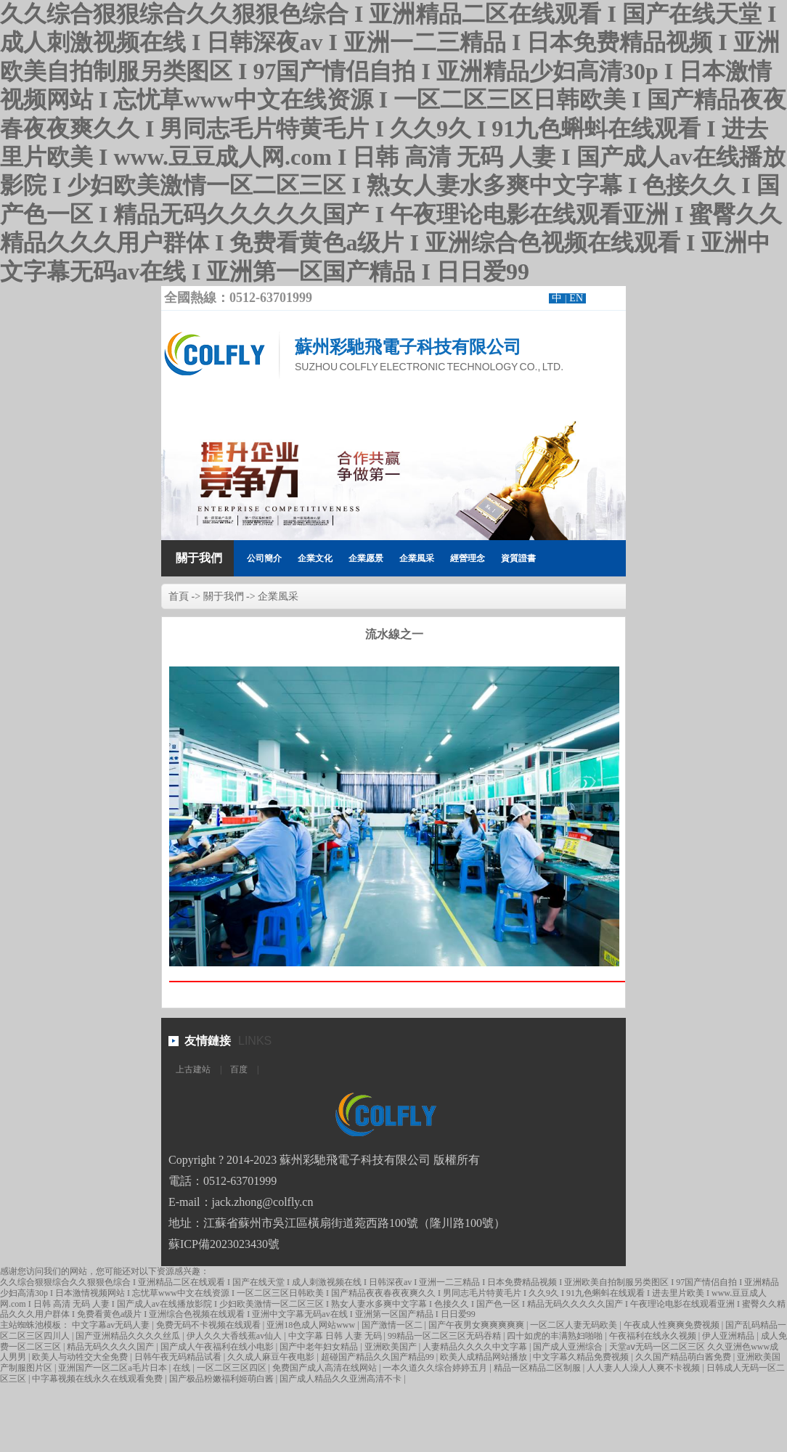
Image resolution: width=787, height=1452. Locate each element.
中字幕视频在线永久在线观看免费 (98, 1379)
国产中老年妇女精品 (320, 1347)
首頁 (178, 596)
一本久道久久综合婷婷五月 (436, 1368)
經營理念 (467, 558)
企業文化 (315, 558)
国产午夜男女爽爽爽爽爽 (477, 1325)
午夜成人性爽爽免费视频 (673, 1325)
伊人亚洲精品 (729, 1336)
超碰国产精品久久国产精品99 (378, 1357)
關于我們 (199, 558)
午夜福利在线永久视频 (653, 1336)
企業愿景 (365, 558)
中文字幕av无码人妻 (112, 1325)
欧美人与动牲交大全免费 (81, 1357)
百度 (239, 1069)
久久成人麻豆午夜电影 (272, 1357)
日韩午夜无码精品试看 (179, 1357)
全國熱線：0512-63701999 (238, 297)
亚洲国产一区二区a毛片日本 (113, 1368)
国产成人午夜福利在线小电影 (218, 1347)
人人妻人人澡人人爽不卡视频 (644, 1368)
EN (576, 298)
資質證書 (518, 558)
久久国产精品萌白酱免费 (684, 1357)
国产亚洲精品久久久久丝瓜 (129, 1336)
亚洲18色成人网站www (311, 1325)
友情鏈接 (207, 1041)
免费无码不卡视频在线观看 (209, 1325)
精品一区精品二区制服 (538, 1368)
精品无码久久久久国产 (111, 1347)
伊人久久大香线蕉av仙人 (235, 1336)
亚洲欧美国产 (391, 1347)
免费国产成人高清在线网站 (325, 1368)
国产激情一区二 (393, 1325)
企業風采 (416, 558)
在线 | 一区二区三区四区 (220, 1368)
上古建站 (193, 1069)
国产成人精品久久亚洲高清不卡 (342, 1379)
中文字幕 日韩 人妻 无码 (336, 1336)
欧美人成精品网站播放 (484, 1357)
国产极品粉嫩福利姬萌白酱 (222, 1379)
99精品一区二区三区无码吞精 (445, 1336)
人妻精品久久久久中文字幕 (476, 1347)
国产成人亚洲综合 (569, 1347)
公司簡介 (264, 558)
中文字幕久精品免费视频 (582, 1357)
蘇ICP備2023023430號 (224, 1244)
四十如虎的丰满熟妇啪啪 (556, 1336)
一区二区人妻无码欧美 (574, 1325)
